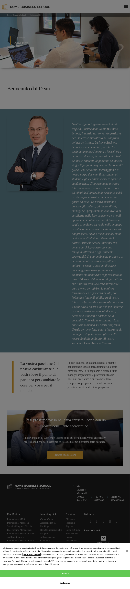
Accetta (65, 573)
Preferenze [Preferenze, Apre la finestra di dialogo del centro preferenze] (65, 583)
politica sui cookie (31, 554)
